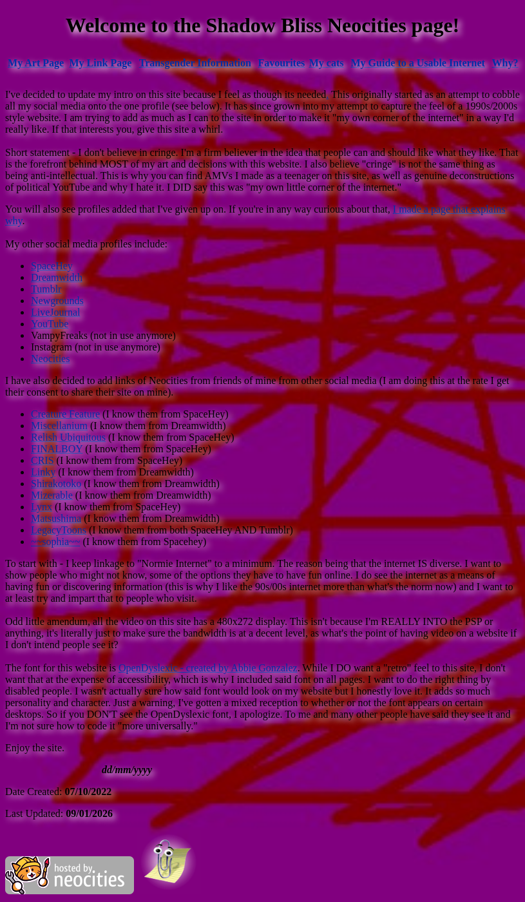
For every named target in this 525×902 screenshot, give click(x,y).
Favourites (281, 62)
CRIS (42, 460)
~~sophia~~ (55, 541)
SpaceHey (52, 265)
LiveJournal (55, 312)
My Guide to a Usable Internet (418, 62)
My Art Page (36, 62)
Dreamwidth (56, 277)
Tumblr (46, 288)
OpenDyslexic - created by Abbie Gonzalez (208, 667)
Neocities (50, 358)
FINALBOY (56, 448)
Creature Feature (65, 413)
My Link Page (101, 62)
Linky (43, 471)
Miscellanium (59, 425)
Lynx (41, 506)
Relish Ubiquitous (68, 437)
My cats (326, 62)
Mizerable (52, 495)
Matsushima (56, 518)
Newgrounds (57, 300)
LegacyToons (58, 529)
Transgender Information (195, 62)
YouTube (49, 323)
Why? (505, 62)
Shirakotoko (56, 483)
